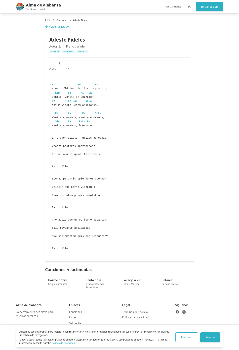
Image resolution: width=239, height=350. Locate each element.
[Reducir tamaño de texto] (52, 63)
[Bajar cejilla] (62, 69)
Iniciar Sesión (209, 6)
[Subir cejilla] (75, 69)
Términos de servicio (135, 312)
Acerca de (75, 322)
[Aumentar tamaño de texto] (60, 63)
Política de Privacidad (63, 343)
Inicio (48, 20)
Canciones (62, 20)
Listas (72, 317)
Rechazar (187, 337)
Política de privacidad (135, 317)
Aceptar (210, 337)
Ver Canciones (173, 6)
